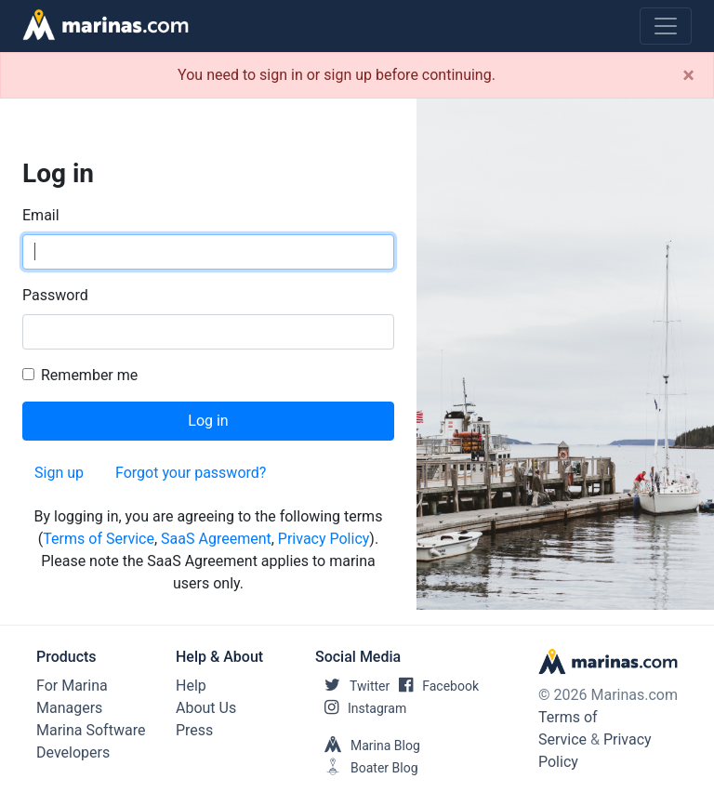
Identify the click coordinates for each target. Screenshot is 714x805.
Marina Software (90, 730)
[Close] (688, 75)
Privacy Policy (324, 539)
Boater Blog (366, 767)
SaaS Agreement (216, 539)
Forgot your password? (190, 473)
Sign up (59, 473)
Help (191, 685)
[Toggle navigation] (666, 26)
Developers (73, 752)
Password (55, 295)
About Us (206, 708)
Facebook (434, 686)
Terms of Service (98, 539)
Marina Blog (367, 745)
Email (41, 215)
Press (194, 730)
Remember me (89, 375)
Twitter (352, 686)
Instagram (360, 708)
